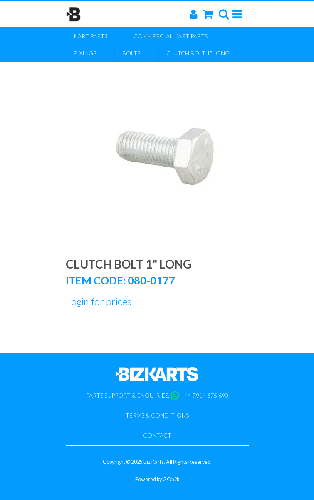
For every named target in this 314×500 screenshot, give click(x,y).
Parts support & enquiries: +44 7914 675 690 (157, 395)
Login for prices (98, 301)
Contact (157, 435)
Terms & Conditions (157, 415)
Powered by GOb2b (157, 479)
